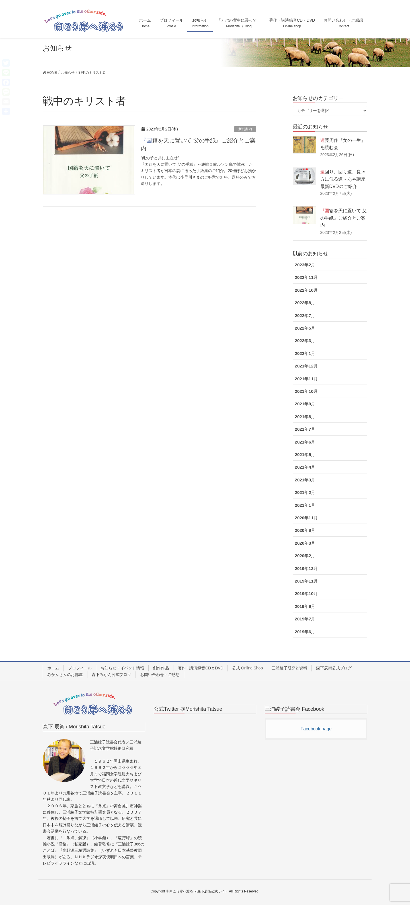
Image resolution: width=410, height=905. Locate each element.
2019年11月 (306, 581)
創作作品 (161, 668)
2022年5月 (305, 328)
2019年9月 (305, 606)
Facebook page (315, 728)
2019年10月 (306, 593)
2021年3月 (305, 479)
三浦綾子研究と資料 (289, 668)
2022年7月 (305, 315)
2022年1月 (305, 353)
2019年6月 (305, 631)
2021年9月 (305, 403)
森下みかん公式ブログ (111, 674)
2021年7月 (305, 429)
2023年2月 (305, 264)
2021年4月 (305, 467)
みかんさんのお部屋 (65, 674)
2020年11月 (306, 517)
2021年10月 (306, 391)
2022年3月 (305, 340)
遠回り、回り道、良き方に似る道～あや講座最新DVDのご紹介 (343, 179)
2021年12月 (306, 365)
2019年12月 (306, 568)
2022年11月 (306, 277)
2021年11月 (306, 378)
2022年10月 (306, 290)
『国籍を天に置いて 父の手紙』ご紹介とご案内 (343, 218)
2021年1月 (305, 505)
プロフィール (80, 668)
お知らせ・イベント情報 (122, 668)
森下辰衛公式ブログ (334, 668)
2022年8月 (305, 302)
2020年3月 (305, 543)
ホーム (53, 668)
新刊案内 (245, 129)
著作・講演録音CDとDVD (201, 668)
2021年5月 (305, 454)
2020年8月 (305, 530)
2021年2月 (305, 492)
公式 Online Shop (247, 668)
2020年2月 (305, 555)
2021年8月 (305, 416)
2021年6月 (305, 442)
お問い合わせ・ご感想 (160, 674)
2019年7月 (305, 618)
